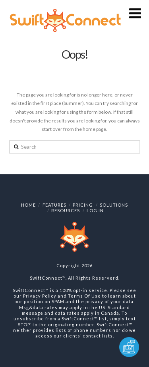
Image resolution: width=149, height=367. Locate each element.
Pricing (83, 204)
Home (28, 204)
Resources (65, 210)
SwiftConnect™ (48, 277)
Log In (95, 210)
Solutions (114, 204)
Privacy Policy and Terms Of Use (62, 295)
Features (54, 204)
